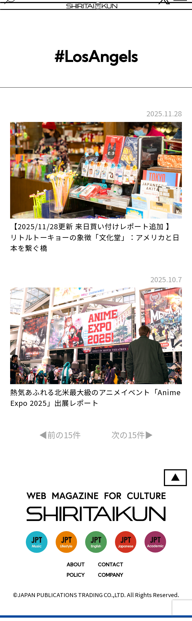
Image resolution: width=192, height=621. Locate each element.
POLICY (76, 578)
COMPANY (110, 578)
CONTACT (110, 568)
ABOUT (76, 568)
